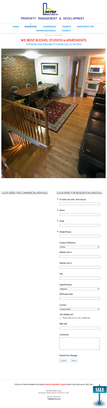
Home (16, 26)
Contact (66, 30)
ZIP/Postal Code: (66, 294)
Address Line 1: (65, 252)
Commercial (49, 35)
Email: (61, 221)
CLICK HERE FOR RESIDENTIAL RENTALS (79, 193)
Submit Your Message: (68, 355)
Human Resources (46, 30)
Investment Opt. (85, 26)
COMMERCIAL (49, 26)
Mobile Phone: (65, 232)
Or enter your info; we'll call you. (72, 199)
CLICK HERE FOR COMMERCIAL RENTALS (24, 193)
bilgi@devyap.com (54, 399)
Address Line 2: (65, 263)
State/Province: (65, 285)
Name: (62, 210)
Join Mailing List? (66, 314)
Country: (63, 305)
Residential (58, 35)
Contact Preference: (67, 243)
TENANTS (66, 26)
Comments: (64, 334)
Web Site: (63, 324)
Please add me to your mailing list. (74, 318)
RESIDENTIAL (31, 26)
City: (61, 274)
